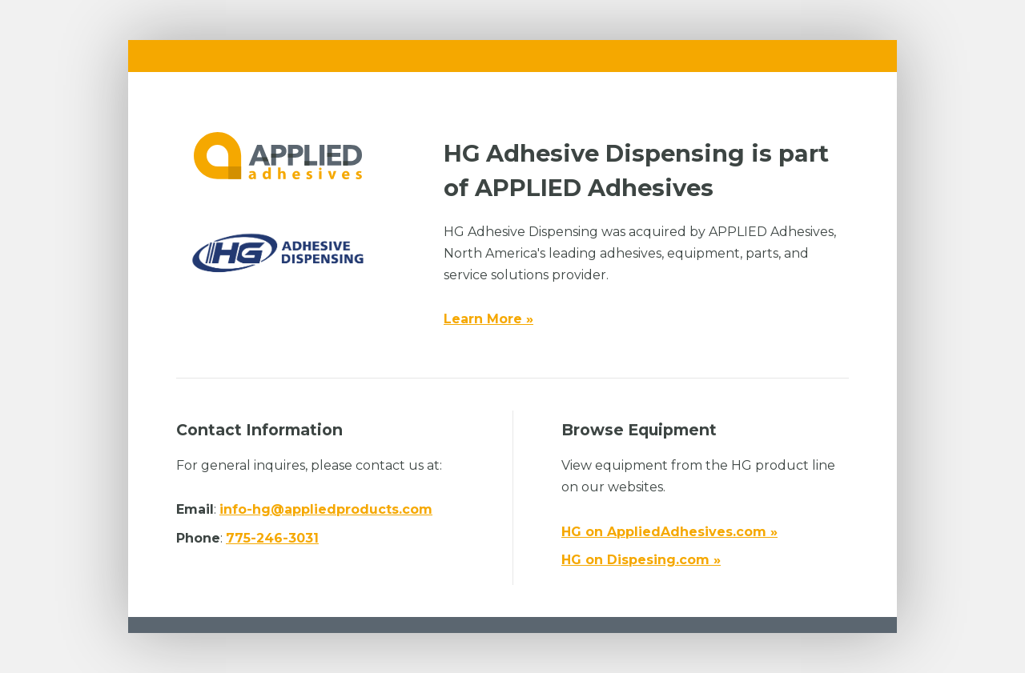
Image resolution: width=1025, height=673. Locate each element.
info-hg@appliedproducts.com (325, 509)
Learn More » (488, 318)
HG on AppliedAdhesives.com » (669, 531)
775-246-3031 (272, 538)
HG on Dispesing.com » (641, 559)
